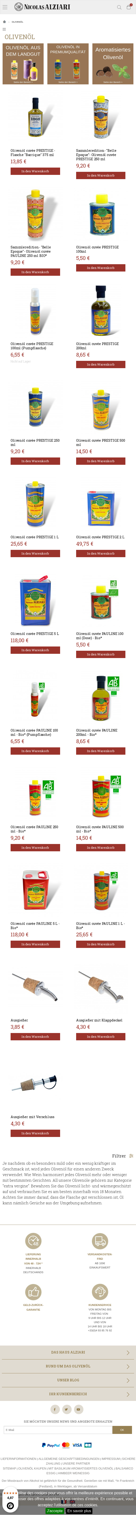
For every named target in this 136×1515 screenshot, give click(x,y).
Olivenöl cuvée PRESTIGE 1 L (35, 537)
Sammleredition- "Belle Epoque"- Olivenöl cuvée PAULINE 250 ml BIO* (31, 251)
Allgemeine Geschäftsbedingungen (68, 1459)
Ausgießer (19, 1020)
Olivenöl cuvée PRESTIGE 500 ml (100, 442)
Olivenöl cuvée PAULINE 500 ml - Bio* (100, 829)
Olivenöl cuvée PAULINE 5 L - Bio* (35, 925)
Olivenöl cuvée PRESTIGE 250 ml (35, 442)
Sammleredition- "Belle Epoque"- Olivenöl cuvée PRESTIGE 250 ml (96, 154)
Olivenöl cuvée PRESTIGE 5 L (35, 633)
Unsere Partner (76, 1463)
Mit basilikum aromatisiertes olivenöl (80, 1468)
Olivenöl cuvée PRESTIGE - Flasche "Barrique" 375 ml (33, 152)
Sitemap (9, 1468)
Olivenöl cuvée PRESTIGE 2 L (100, 537)
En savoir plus (79, 1511)
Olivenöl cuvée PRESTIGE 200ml (97, 346)
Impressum (111, 1459)
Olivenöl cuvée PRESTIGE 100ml (97, 249)
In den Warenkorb (35, 171)
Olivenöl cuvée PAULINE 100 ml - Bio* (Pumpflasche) (34, 732)
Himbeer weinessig (74, 1473)
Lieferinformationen (18, 1459)
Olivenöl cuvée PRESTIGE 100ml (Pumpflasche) (32, 346)
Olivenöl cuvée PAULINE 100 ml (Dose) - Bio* (100, 635)
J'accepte (55, 1511)
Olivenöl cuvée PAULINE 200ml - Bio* (96, 732)
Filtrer (122, 1156)
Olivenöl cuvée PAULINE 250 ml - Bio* (34, 829)
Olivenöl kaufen (32, 1468)
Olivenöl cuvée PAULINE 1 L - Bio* (100, 925)
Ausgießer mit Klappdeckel (99, 1020)
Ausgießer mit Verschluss (32, 1117)
